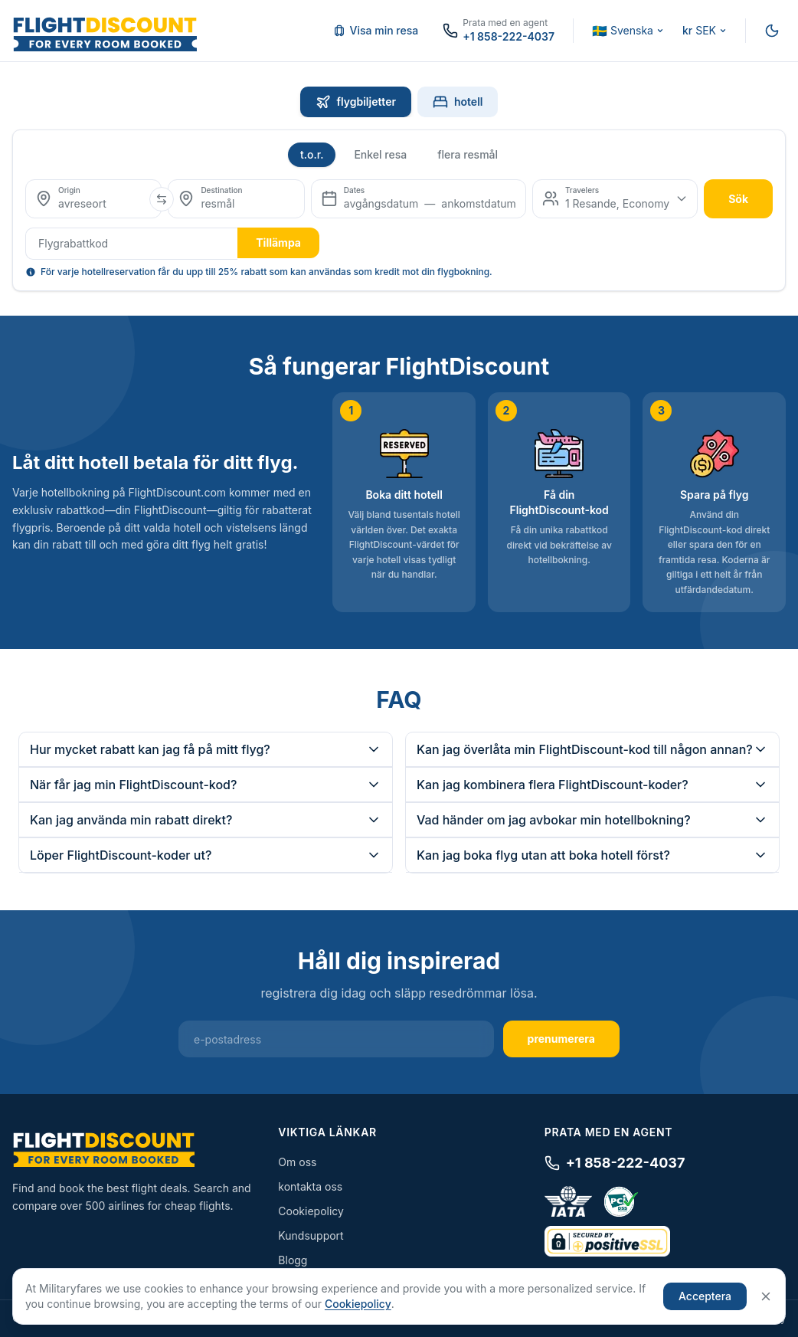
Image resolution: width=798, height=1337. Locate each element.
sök (738, 198)
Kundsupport (310, 1235)
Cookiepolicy (311, 1210)
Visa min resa (376, 30)
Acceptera (705, 1296)
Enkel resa (380, 154)
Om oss (297, 1161)
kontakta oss (310, 1186)
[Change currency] (704, 30)
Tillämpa (278, 242)
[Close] (766, 1296)
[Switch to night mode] (772, 30)
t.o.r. (312, 154)
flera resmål (467, 154)
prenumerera (561, 1038)
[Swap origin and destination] (161, 199)
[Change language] (628, 30)
